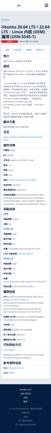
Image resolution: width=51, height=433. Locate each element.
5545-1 (12, 372)
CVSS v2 (8, 228)
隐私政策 (26, 412)
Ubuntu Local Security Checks (22, 180)
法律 (26, 416)
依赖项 (29, 49)
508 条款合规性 (25, 420)
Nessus (5, 19)
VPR (5, 214)
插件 (19, 5)
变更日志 (40, 49)
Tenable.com (25, 389)
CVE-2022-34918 (25, 253)
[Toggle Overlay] (46, 5)
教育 (26, 401)
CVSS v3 (8, 258)
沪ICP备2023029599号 (25, 424)
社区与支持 (25, 393)
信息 (7, 49)
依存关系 (18, 49)
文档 (26, 397)
